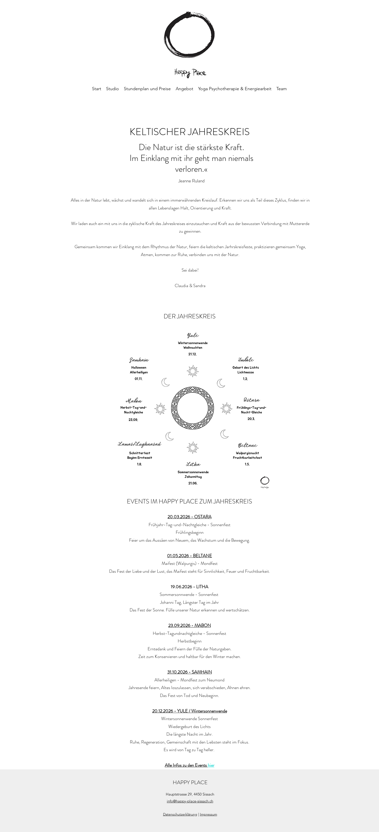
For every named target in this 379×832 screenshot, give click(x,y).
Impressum (208, 814)
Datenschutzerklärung (180, 814)
